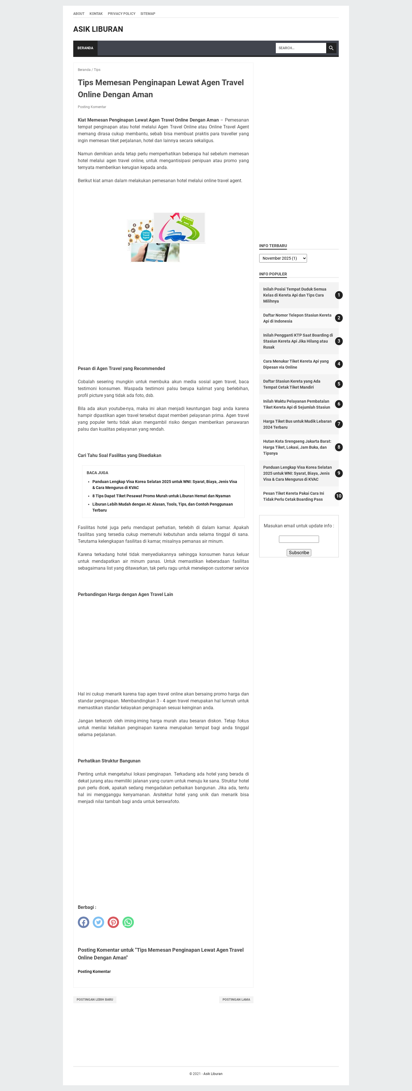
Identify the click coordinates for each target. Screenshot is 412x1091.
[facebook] (83, 922)
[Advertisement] (163, 319)
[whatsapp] (128, 922)
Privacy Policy (121, 14)
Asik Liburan (98, 29)
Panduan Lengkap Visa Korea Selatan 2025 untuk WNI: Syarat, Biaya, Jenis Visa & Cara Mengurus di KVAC (297, 473)
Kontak (96, 14)
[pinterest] (113, 922)
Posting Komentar (92, 107)
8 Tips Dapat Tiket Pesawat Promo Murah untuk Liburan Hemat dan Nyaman (161, 496)
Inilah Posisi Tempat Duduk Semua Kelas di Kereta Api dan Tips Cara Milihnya (294, 295)
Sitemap (147, 14)
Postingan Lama (236, 999)
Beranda (85, 48)
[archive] (283, 258)
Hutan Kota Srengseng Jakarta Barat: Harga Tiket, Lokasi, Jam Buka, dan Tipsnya (297, 447)
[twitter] (98, 922)
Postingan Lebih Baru (95, 999)
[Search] (301, 48)
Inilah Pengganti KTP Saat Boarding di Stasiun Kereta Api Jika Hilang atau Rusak (298, 341)
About (78, 14)
